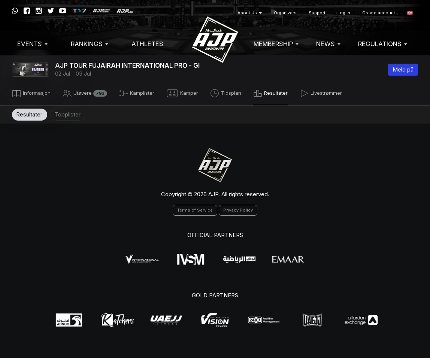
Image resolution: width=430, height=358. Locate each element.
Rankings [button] (89, 44)
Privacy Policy (238, 209)
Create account (378, 12)
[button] (410, 13)
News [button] (328, 44)
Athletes (147, 44)
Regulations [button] (382, 44)
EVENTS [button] (32, 44)
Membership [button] (276, 44)
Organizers (285, 12)
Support (317, 12)
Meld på (403, 69)
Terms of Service (195, 209)
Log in (343, 12)
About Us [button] (249, 12)
